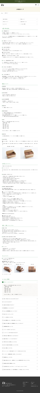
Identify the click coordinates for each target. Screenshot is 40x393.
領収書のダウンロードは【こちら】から (8, 213)
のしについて (5, 24)
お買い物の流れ (5, 19)
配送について (23, 19)
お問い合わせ (32, 382)
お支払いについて (5, 21)
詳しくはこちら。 (15, 63)
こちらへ (7, 243)
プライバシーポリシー (34, 384)
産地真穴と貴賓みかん (26, 382)
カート (36, 5)
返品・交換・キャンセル (24, 21)
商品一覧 (24, 383)
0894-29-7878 (4, 233)
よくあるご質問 (23, 24)
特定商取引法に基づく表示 (34, 386)
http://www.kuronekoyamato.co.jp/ (12, 116)
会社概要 (32, 383)
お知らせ (24, 386)
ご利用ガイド (24, 384)
